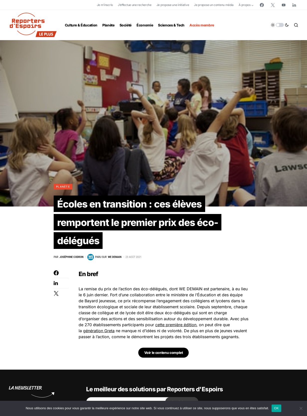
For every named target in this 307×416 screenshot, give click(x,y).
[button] (280, 25)
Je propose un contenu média (214, 5)
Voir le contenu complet (163, 354)
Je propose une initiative (172, 5)
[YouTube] (284, 5)
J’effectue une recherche (135, 5)
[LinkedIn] (294, 5)
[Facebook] (262, 5)
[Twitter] (273, 5)
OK (276, 408)
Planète (63, 186)
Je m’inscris (105, 5)
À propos (245, 5)
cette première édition (175, 326)
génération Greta (99, 332)
